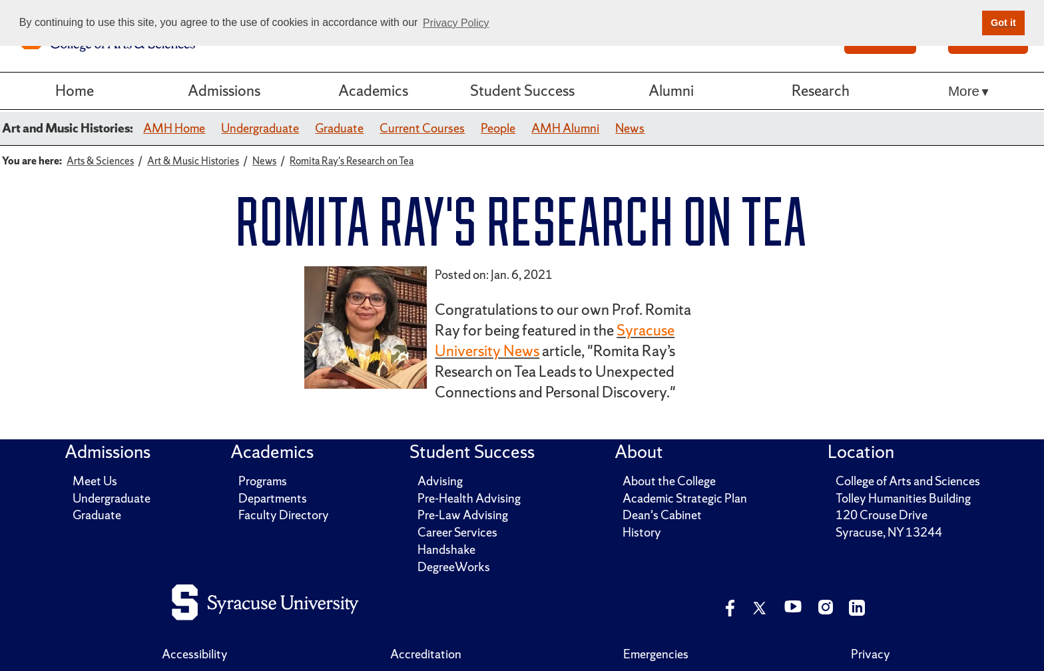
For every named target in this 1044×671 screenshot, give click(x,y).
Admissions (224, 91)
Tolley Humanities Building (903, 498)
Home (74, 91)
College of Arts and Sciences (908, 481)
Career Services (457, 532)
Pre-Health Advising (469, 498)
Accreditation (425, 654)
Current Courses (422, 128)
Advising (440, 481)
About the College (669, 481)
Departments (272, 498)
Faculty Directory (283, 515)
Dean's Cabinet (662, 515)
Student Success (522, 91)
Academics (373, 91)
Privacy (870, 654)
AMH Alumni (565, 128)
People (498, 128)
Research (821, 91)
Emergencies (655, 654)
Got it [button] (1003, 22)
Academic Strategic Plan (685, 498)
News (630, 128)
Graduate (339, 128)
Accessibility (195, 654)
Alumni (671, 91)
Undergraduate (260, 128)
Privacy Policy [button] (456, 23)
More (963, 91)
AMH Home (174, 128)
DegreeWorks (453, 567)
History (642, 532)
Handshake (446, 549)
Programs (262, 481)
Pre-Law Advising (462, 515)
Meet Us (95, 481)
